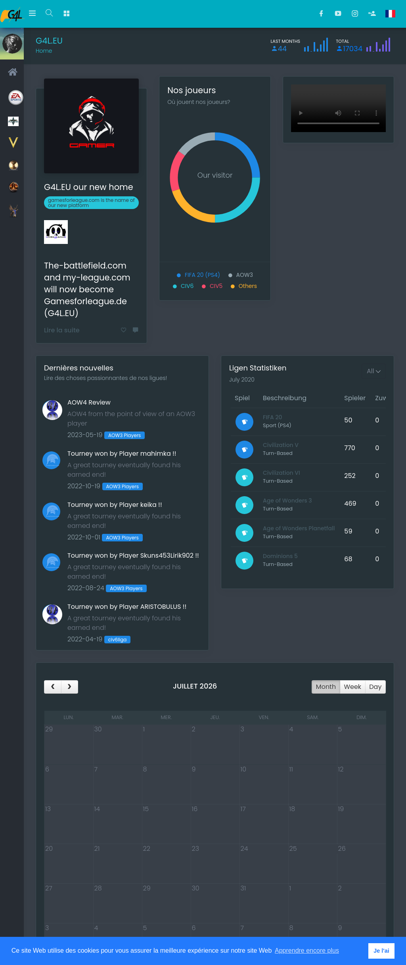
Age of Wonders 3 (287, 501)
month (326, 686)
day (375, 686)
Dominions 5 (280, 556)
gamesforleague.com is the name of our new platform (91, 203)
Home (44, 51)
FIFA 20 (272, 417)
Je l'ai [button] (381, 951)
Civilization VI (281, 473)
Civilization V (281, 445)
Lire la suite (62, 330)
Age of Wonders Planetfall (299, 528)
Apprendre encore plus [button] (307, 950)
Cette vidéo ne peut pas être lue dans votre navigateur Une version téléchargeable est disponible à (338, 108)
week (352, 686)
